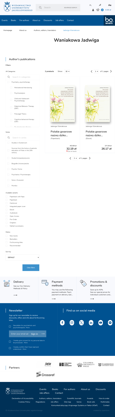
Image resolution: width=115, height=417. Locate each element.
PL (91, 5)
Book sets (91, 402)
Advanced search (70, 7)
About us (36, 20)
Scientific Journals (74, 398)
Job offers (59, 20)
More (28, 328)
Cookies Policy (24, 402)
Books (13, 20)
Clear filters (31, 268)
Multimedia (105, 402)
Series (79, 402)
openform (105, 410)
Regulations (40, 402)
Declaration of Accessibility (22, 398)
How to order (104, 398)
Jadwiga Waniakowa (71, 30)
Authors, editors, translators (45, 30)
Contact (70, 20)
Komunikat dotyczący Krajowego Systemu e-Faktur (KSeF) (74, 405)
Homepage (7, 30)
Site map (67, 402)
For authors (24, 20)
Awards (90, 398)
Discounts (48, 20)
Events (5, 20)
